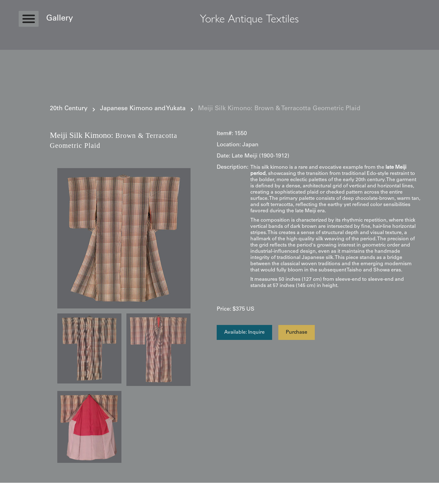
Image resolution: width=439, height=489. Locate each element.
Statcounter (12, 486)
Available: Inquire (244, 332)
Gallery (59, 19)
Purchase (296, 332)
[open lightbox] (124, 238)
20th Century (68, 109)
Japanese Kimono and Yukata (143, 109)
